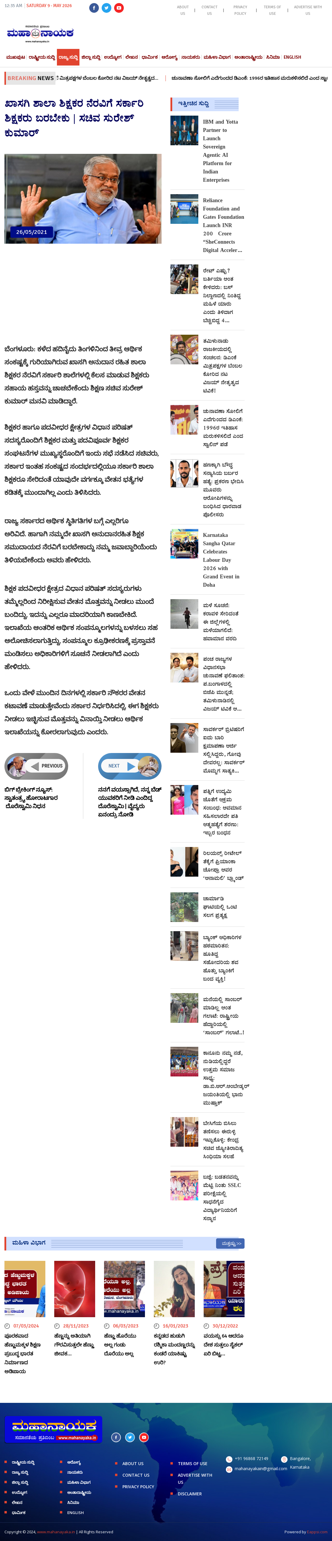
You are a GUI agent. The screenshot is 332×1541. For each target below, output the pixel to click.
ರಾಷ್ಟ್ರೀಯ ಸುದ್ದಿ (42, 57)
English (292, 57)
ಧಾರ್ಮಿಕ (150, 57)
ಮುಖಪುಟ (15, 57)
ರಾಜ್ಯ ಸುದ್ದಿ (68, 57)
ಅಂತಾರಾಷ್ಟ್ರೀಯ (248, 57)
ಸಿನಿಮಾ (273, 57)
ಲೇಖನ (131, 57)
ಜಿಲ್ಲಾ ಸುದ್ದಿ (91, 57)
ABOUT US (183, 10)
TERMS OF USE (272, 10)
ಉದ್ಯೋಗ (113, 57)
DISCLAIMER (190, 1494)
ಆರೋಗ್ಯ (170, 57)
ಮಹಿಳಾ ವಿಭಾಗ (217, 57)
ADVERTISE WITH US (308, 10)
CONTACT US (210, 10)
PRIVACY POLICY (240, 10)
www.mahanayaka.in (56, 1531)
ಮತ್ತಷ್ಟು (229, 1243)
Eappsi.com (317, 1531)
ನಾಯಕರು (190, 57)
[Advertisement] (83, 297)
